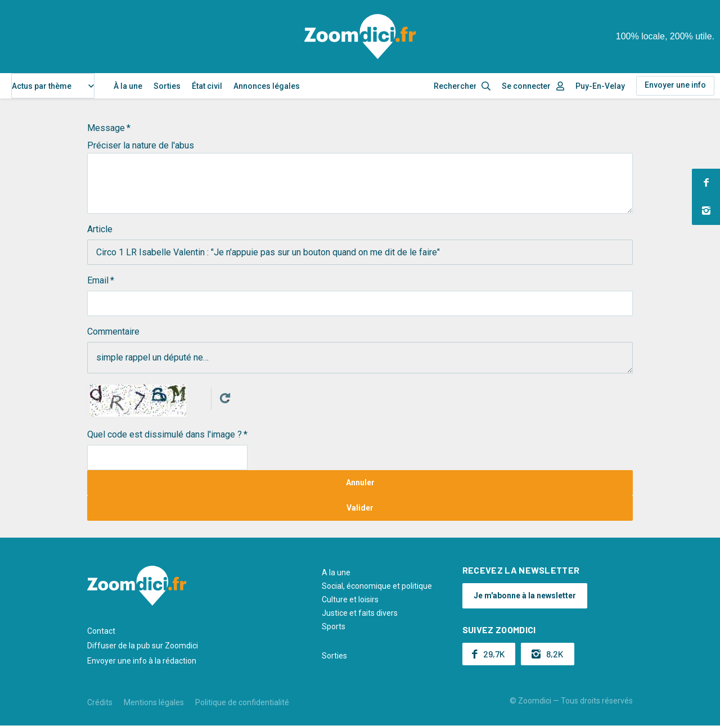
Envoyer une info (675, 84)
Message (106, 128)
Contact (101, 630)
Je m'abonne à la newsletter (525, 595)
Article (99, 229)
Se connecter (526, 86)
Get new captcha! (225, 398)
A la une (336, 572)
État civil (207, 86)
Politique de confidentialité (242, 702)
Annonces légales (266, 86)
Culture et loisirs (350, 599)
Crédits (99, 702)
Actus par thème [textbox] (41, 86)
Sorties (167, 86)
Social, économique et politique (377, 585)
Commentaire (113, 331)
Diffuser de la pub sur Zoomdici (142, 645)
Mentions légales (154, 702)
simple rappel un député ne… (360, 357)
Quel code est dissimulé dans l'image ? (164, 434)
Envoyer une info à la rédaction (141, 660)
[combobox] (52, 85)
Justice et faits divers (360, 612)
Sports (333, 626)
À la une (128, 86)
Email (98, 280)
